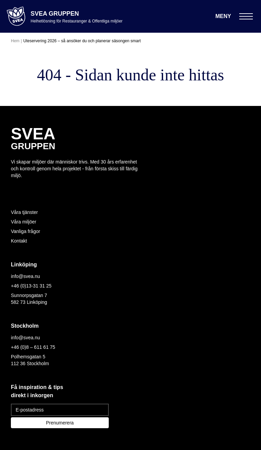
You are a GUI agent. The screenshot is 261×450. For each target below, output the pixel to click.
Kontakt (19, 241)
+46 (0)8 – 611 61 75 (33, 347)
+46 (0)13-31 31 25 (31, 286)
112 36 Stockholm (30, 363)
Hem (15, 40)
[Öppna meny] (234, 16)
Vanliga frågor (25, 231)
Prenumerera (60, 422)
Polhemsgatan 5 (28, 356)
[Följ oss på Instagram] (15, 188)
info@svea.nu (25, 276)
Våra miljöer (23, 221)
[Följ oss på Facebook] (27, 188)
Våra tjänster (24, 212)
